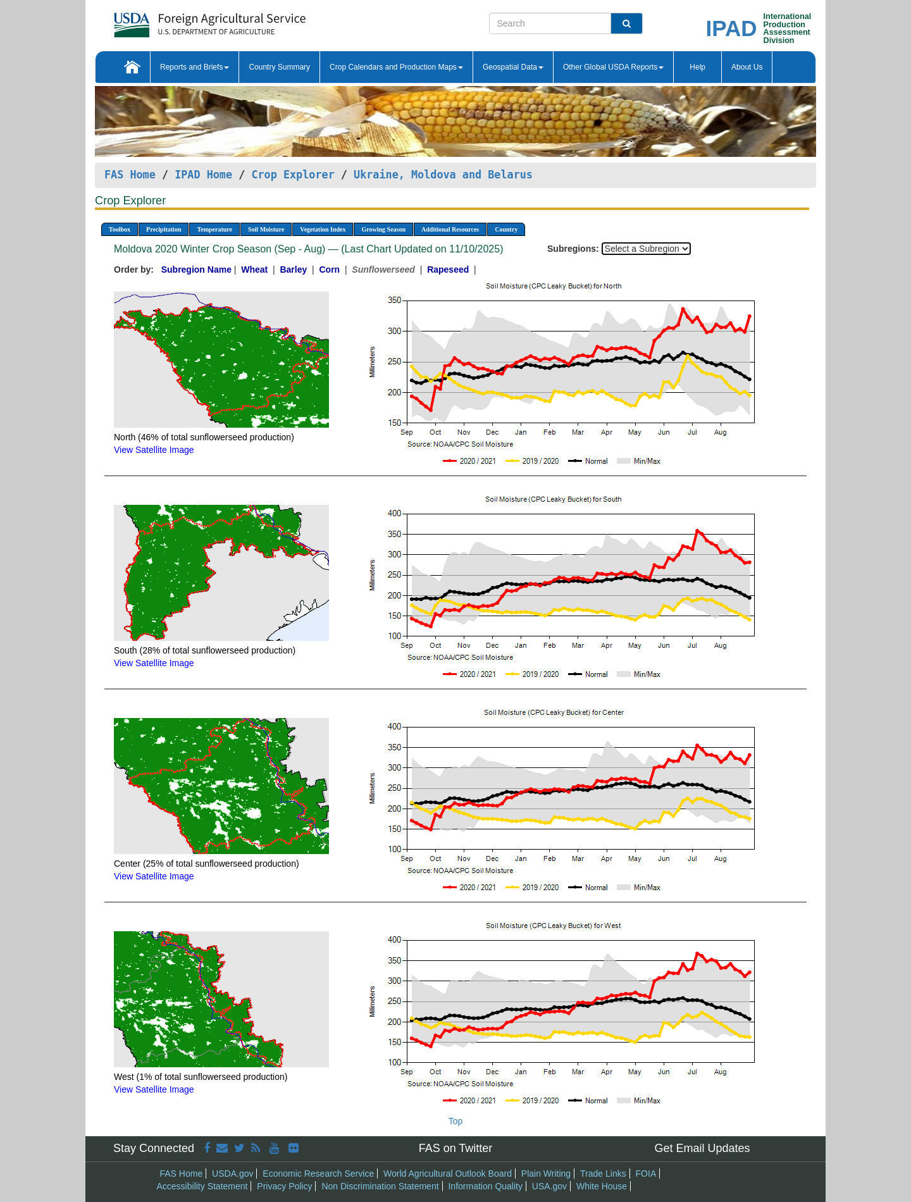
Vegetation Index (322, 229)
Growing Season (383, 229)
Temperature (214, 229)
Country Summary (279, 67)
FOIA (646, 1173)
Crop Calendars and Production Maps (396, 67)
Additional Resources (450, 229)
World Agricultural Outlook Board (447, 1173)
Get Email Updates (702, 1148)
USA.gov (549, 1186)
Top (456, 1121)
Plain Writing (546, 1173)
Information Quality (485, 1186)
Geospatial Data (513, 67)
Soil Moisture (266, 229)
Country (506, 229)
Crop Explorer (292, 174)
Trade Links (603, 1173)
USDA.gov (232, 1173)
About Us (746, 67)
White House (601, 1186)
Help (697, 67)
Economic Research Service (318, 1173)
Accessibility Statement (202, 1186)
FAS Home (130, 174)
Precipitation (163, 229)
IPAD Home (203, 174)
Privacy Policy (284, 1186)
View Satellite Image (154, 450)
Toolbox (119, 229)
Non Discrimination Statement (379, 1186)
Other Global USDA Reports (613, 67)
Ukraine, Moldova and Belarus (443, 174)
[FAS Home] (178, 20)
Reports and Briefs (194, 67)
